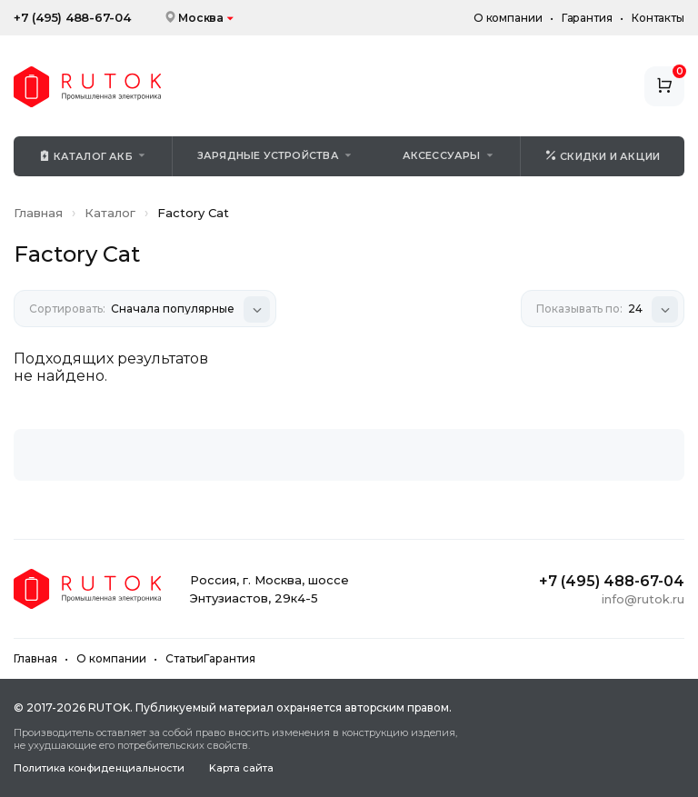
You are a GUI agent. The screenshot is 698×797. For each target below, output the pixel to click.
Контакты (658, 18)
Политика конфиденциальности (99, 768)
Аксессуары (442, 155)
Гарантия (587, 18)
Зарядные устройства (268, 155)
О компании (508, 18)
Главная (38, 212)
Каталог (110, 212)
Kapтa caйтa (241, 768)
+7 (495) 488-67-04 (72, 18)
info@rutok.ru (643, 599)
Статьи (184, 658)
